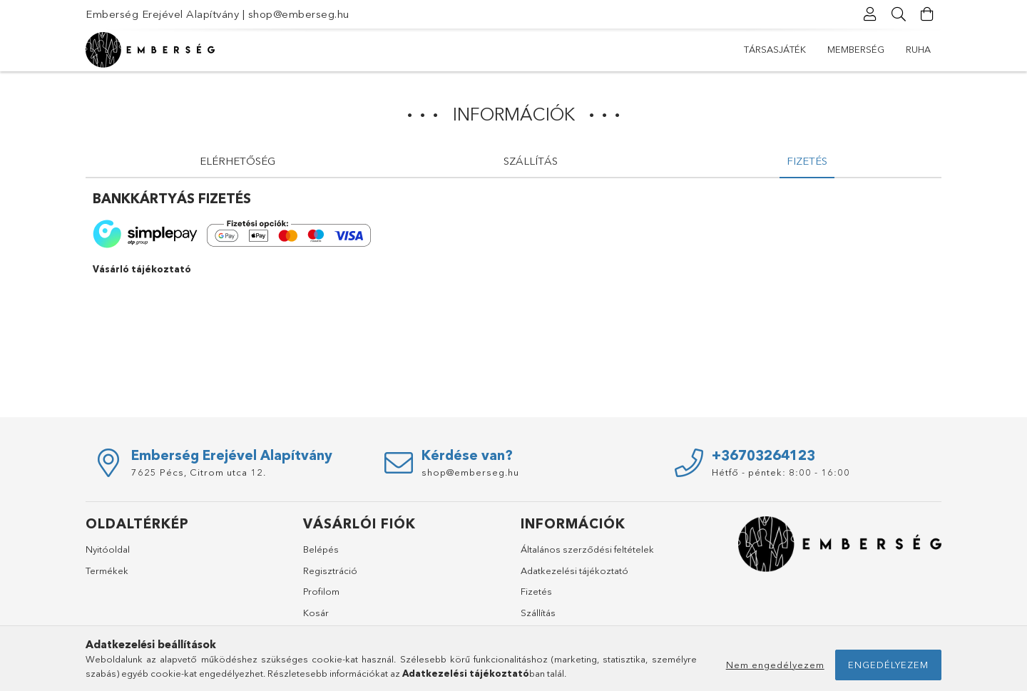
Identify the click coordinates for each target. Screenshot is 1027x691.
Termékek (107, 570)
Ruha (918, 49)
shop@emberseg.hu (298, 14)
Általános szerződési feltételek (587, 549)
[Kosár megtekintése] (927, 14)
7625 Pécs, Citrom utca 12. (198, 472)
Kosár (316, 612)
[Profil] (870, 14)
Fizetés (536, 591)
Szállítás (538, 612)
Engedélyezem (888, 664)
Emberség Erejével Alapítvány (162, 14)
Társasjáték (775, 49)
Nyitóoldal (108, 549)
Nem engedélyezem (775, 664)
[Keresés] (898, 14)
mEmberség (855, 49)
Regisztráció (330, 570)
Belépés (321, 549)
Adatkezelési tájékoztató (574, 570)
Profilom (321, 591)
